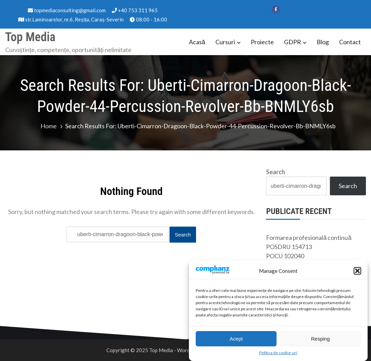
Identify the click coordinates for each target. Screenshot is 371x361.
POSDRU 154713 (289, 246)
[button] (357, 271)
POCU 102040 (285, 256)
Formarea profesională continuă (308, 237)
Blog (323, 42)
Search (275, 172)
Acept (236, 340)
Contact (350, 42)
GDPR (292, 42)
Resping (320, 340)
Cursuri (225, 42)
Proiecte (262, 42)
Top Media (30, 37)
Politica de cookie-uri (278, 353)
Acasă (197, 42)
